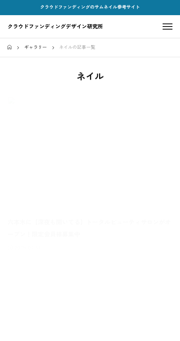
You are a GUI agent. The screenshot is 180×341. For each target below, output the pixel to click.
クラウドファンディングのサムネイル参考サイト (90, 7)
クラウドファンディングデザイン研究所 (55, 26)
